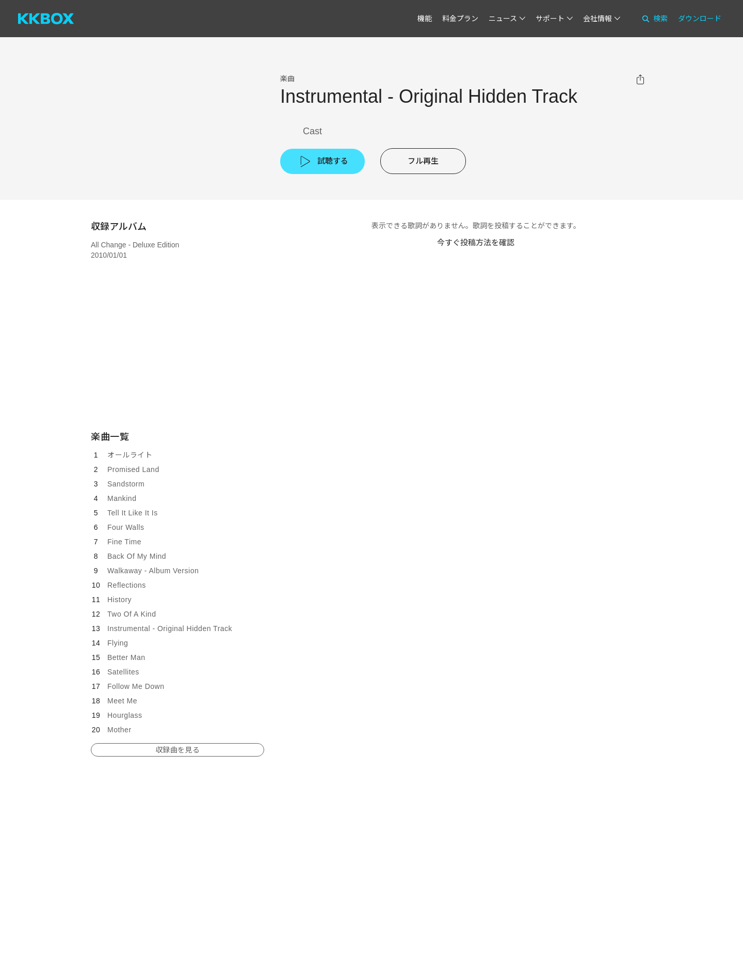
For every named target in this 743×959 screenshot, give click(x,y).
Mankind (121, 498)
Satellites (123, 672)
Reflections (126, 585)
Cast (312, 131)
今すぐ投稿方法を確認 (475, 242)
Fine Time (124, 542)
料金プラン (460, 18)
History (119, 599)
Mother (119, 730)
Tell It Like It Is (132, 513)
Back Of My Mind (136, 556)
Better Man (126, 657)
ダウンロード (699, 18)
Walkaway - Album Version (153, 571)
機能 (424, 18)
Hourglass (124, 715)
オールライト (129, 455)
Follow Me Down (135, 686)
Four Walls (125, 527)
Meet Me (122, 701)
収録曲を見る (177, 750)
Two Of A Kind (131, 614)
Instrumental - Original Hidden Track (169, 628)
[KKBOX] (46, 18)
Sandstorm (125, 484)
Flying (117, 643)
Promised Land (133, 469)
